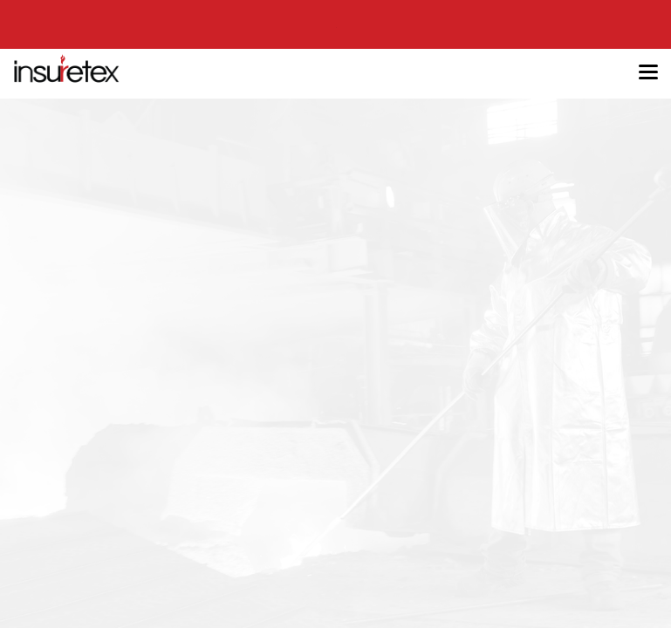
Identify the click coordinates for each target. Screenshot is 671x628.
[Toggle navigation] (648, 73)
